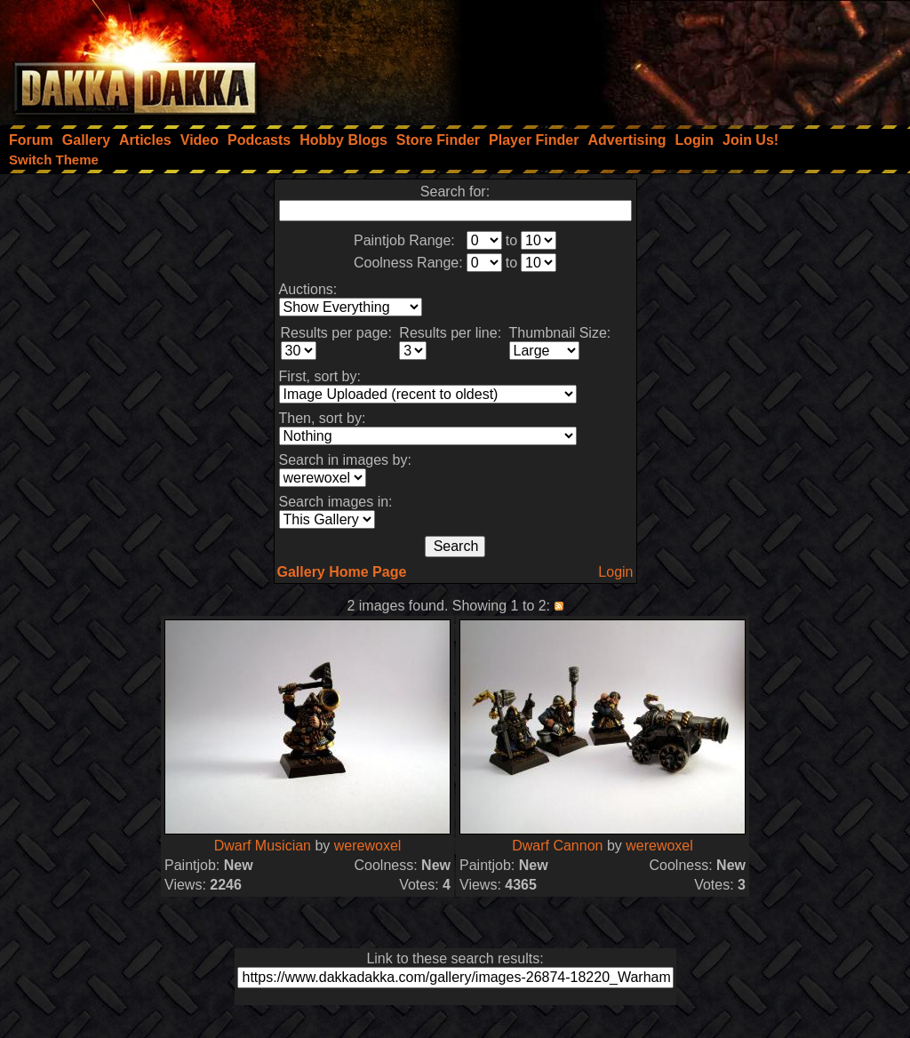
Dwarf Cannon (557, 845)
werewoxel (368, 845)
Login (615, 571)
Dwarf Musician (262, 845)
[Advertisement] (671, 57)
